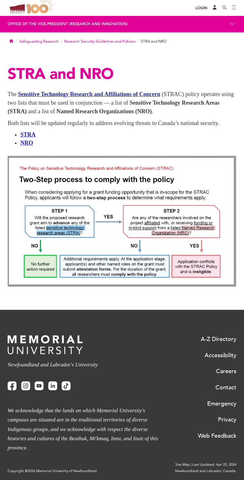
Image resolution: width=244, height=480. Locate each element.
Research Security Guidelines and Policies (99, 41)
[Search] (224, 8)
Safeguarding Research (39, 41)
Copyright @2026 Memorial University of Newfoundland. (53, 471)
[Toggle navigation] (234, 8)
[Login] (201, 8)
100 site (41, 8)
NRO (26, 143)
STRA (28, 134)
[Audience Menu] (215, 8)
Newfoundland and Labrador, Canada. (205, 471)
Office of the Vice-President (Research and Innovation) (68, 24)
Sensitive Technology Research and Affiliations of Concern (89, 94)
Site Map (182, 465)
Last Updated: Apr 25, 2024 (214, 465)
